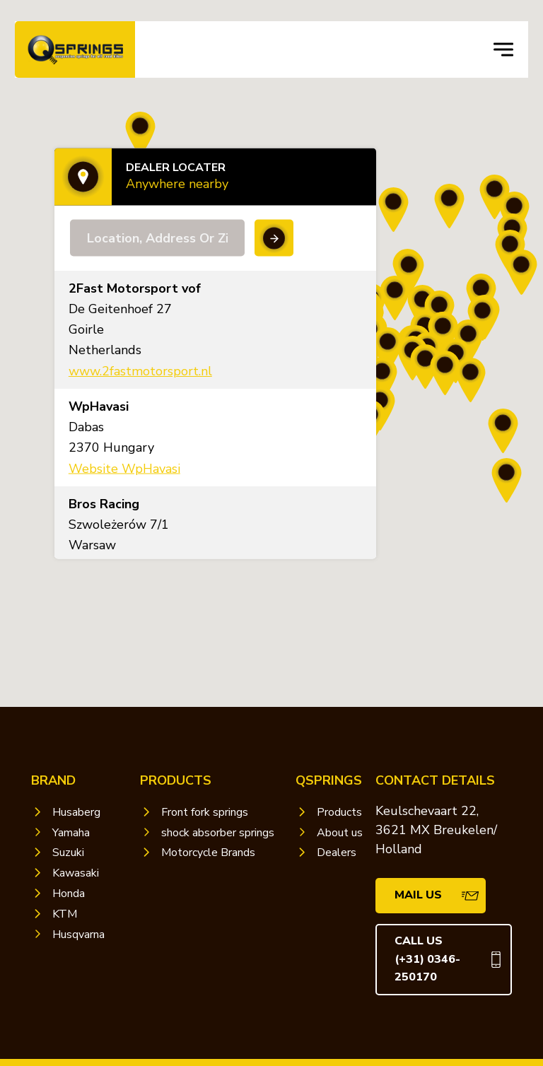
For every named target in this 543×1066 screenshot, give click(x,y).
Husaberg (76, 812)
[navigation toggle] (503, 49)
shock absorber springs (217, 832)
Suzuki (68, 852)
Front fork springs (204, 812)
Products (339, 812)
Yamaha (71, 832)
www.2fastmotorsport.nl (140, 371)
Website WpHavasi (124, 467)
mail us (418, 895)
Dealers (336, 852)
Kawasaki (75, 873)
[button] (470, 381)
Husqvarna (78, 934)
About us (340, 832)
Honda (68, 893)
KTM (64, 914)
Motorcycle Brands (208, 852)
